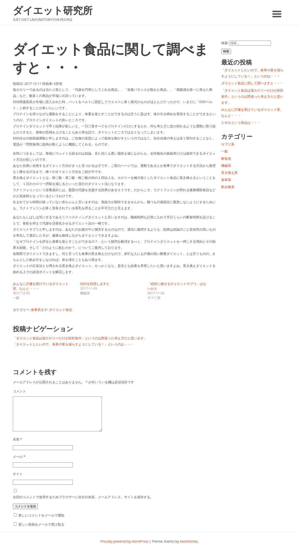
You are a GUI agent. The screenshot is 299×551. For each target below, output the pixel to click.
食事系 (36, 309)
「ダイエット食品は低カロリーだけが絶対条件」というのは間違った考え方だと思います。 (80, 338)
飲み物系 (227, 187)
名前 (17, 439)
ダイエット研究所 (53, 10)
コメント (19, 391)
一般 (224, 151)
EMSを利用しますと (95, 283)
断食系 (226, 158)
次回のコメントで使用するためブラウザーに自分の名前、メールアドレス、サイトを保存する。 (83, 497)
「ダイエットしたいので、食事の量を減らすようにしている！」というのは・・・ (73, 344)
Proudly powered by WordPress (124, 541)
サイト (18, 474)
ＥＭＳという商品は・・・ (240, 122)
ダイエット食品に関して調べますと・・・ (252, 83)
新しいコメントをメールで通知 (41, 515)
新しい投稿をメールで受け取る (41, 524)
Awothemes (189, 541)
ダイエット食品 (60, 309)
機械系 (226, 165)
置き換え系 (229, 172)
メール (19, 456)
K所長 (58, 83)
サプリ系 (227, 144)
